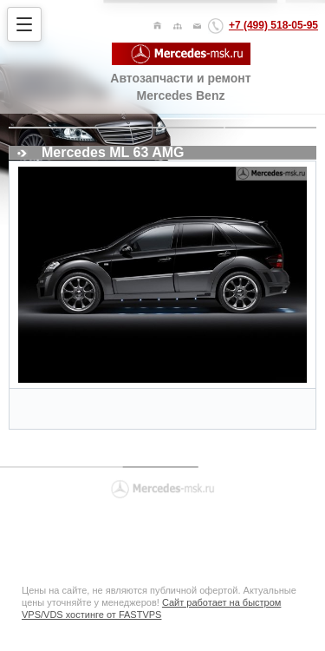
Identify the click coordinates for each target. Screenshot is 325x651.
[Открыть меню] (24, 24)
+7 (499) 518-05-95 (273, 25)
